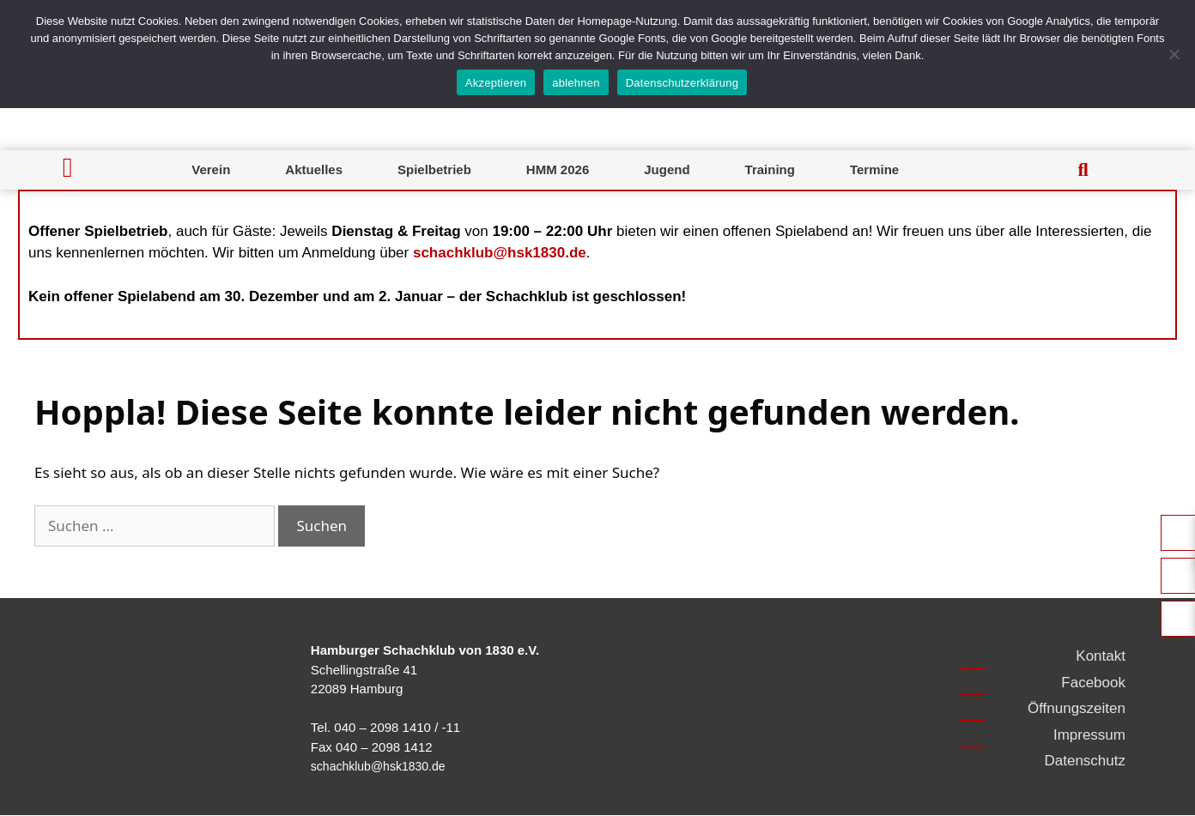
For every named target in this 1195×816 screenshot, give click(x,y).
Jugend (666, 169)
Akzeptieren (495, 82)
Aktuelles (314, 169)
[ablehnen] (1173, 54)
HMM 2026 (557, 169)
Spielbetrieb (434, 169)
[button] (1083, 170)
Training (770, 169)
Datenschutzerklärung (682, 82)
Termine (874, 169)
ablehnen (576, 82)
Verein (210, 169)
